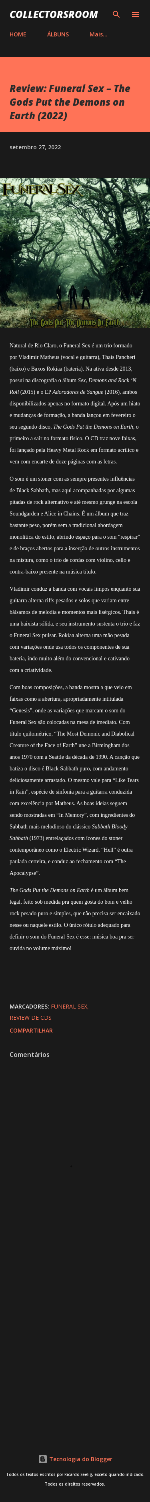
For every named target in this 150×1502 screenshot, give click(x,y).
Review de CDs (31, 1017)
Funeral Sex (69, 1006)
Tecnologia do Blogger (75, 1459)
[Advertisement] (75, 1345)
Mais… (99, 34)
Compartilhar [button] (31, 1030)
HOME (18, 34)
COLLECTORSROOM (54, 14)
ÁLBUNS (58, 34)
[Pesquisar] (116, 14)
